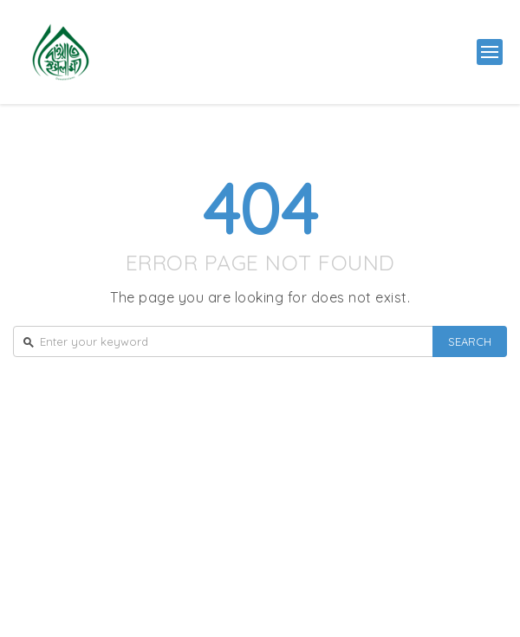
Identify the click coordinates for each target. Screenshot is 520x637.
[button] (490, 52)
